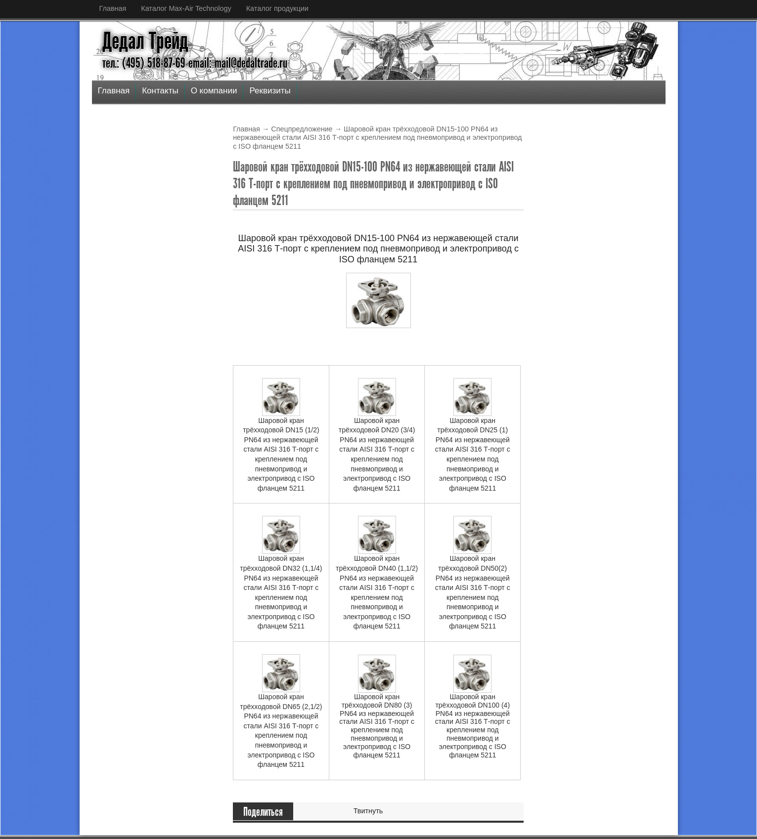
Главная (113, 8)
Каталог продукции (277, 8)
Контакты (160, 90)
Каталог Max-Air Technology (186, 8)
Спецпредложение (301, 129)
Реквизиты (269, 90)
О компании (214, 90)
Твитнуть (368, 811)
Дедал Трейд (145, 41)
